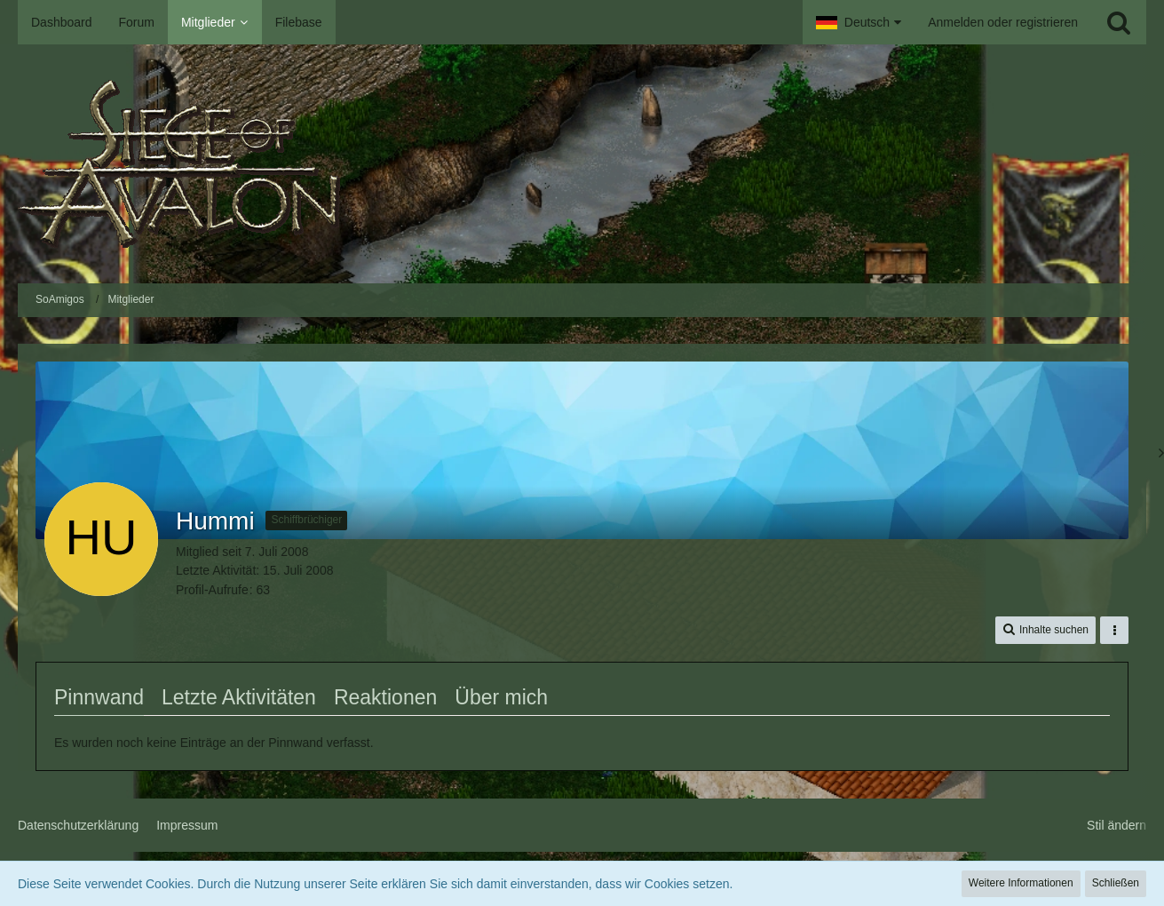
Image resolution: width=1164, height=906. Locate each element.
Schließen (1115, 883)
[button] (859, 22)
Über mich (501, 697)
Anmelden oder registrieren (1003, 22)
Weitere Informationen (1021, 883)
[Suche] (1118, 22)
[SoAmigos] (582, 164)
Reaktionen (385, 697)
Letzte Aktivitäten (239, 697)
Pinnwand (99, 697)
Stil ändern (1116, 825)
